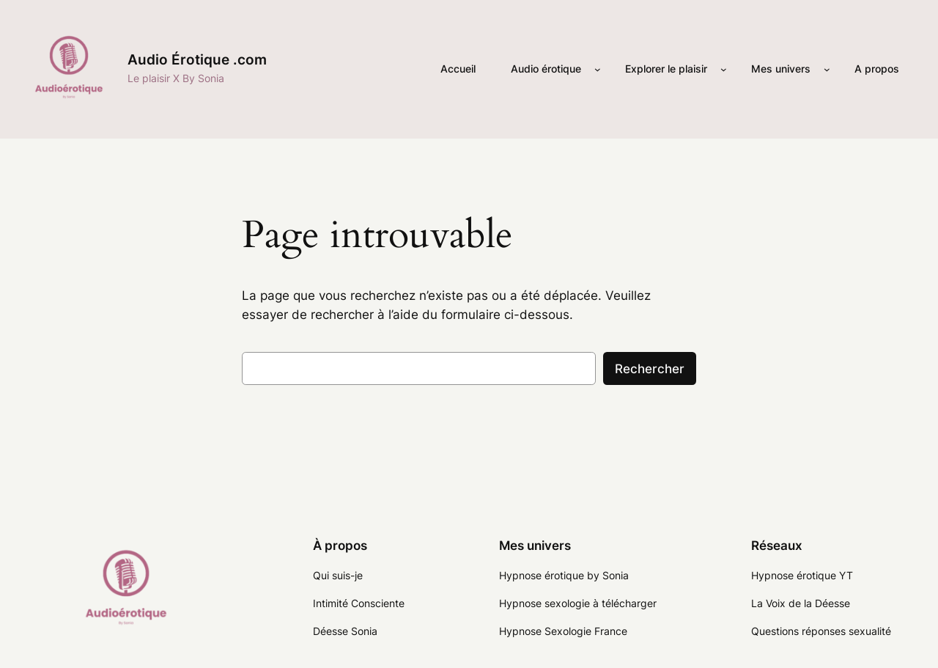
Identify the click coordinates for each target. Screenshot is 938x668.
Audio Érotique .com (197, 59)
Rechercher (649, 368)
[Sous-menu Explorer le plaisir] (723, 69)
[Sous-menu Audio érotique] (597, 69)
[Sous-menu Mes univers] (827, 69)
